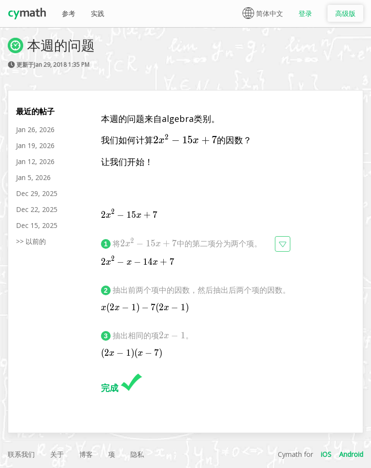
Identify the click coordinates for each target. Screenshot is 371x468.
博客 (86, 454)
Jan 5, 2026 (33, 177)
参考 (68, 13)
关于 (57, 454)
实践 (97, 13)
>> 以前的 (31, 241)
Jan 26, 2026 (35, 129)
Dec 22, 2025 (36, 209)
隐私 (137, 454)
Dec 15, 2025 (36, 225)
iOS (326, 454)
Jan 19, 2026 (35, 145)
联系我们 (21, 454)
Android (351, 454)
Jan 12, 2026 (35, 161)
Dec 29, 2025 (36, 193)
